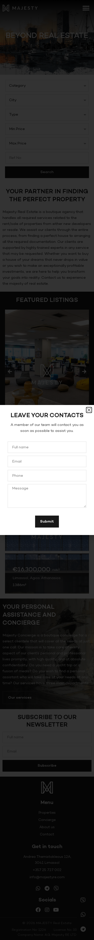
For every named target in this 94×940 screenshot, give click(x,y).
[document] (47, 470)
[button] (88, 409)
